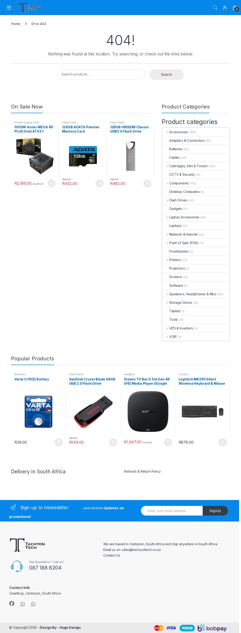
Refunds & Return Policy (142, 471)
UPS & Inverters (177, 328)
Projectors (173, 268)
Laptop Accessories (180, 217)
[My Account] (225, 7)
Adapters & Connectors (183, 140)
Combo (184, 374)
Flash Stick (117, 122)
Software (172, 285)
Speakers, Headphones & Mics (189, 294)
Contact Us (111, 555)
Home (15, 24)
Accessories (175, 132)
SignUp (215, 511)
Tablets (171, 311)
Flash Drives (175, 200)
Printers (171, 260)
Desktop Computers (181, 192)
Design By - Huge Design (60, 627)
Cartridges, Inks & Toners (185, 166)
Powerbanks (175, 251)
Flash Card (69, 122)
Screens (172, 277)
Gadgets (172, 209)
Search (215, 7)
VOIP (169, 337)
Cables (171, 157)
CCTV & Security (178, 174)
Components (175, 183)
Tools (170, 319)
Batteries (172, 149)
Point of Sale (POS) (180, 243)
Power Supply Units (26, 122)
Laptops (171, 226)
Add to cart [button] (52, 183)
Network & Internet (179, 234)
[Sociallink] (11, 603)
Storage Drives (177, 302)
